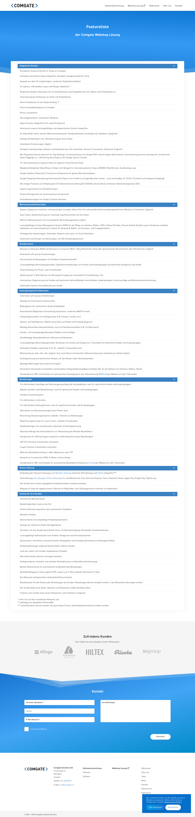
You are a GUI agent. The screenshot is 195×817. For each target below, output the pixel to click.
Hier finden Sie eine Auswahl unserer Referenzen (97, 641)
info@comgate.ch (67, 784)
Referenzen (154, 6)
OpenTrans (89, 463)
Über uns (167, 6)
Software (86, 776)
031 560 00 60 (66, 780)
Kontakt (178, 6)
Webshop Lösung (137, 6)
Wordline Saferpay (63, 473)
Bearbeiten (173, 807)
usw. (36, 158)
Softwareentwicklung (114, 6)
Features (86, 771)
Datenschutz (146, 788)
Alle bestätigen (155, 807)
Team (143, 776)
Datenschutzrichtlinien (172, 802)
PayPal (100, 473)
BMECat (102, 374)
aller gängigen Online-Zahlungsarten (49, 478)
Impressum (146, 792)
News (143, 780)
